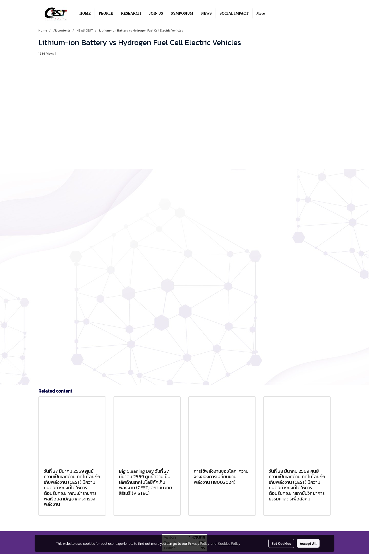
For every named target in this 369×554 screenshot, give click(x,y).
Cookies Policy (229, 543)
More (261, 13)
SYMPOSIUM (182, 13)
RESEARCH (131, 13)
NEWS (206, 13)
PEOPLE (106, 13)
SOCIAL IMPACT (234, 13)
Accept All (308, 543)
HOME (85, 13)
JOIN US (156, 13)
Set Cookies (281, 543)
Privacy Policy (198, 543)
